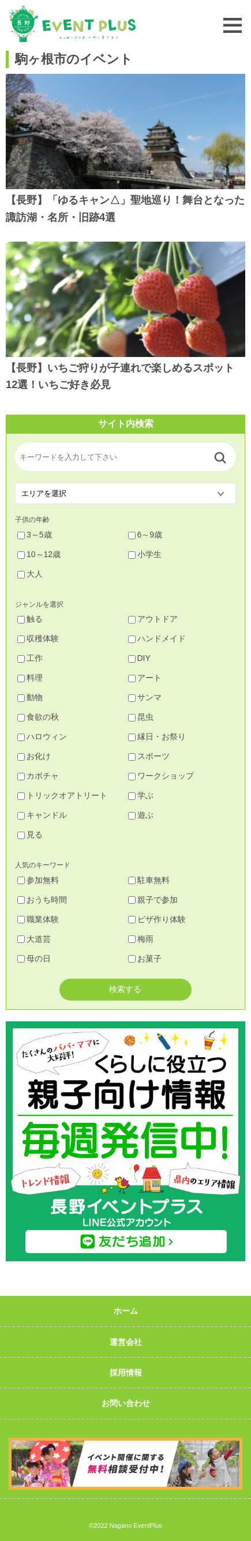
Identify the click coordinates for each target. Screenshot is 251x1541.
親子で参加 (153, 899)
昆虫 (140, 716)
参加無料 (38, 880)
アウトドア (153, 618)
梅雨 (140, 939)
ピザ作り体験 (157, 919)
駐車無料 (149, 880)
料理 (30, 677)
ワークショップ (161, 775)
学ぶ (140, 795)
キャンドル (42, 815)
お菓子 (145, 958)
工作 (30, 658)
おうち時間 (42, 899)
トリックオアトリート (62, 795)
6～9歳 (145, 534)
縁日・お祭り (157, 736)
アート (145, 677)
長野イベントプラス (72, 24)
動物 (30, 697)
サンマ (145, 697)
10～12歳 (39, 554)
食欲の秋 (38, 716)
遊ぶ (140, 815)
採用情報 (126, 1372)
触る (30, 618)
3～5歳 (34, 534)
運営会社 (126, 1342)
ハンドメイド (157, 638)
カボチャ (38, 775)
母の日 (34, 958)
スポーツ (149, 756)
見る (30, 834)
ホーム (126, 1311)
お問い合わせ (126, 1403)
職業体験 (38, 919)
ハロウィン (42, 736)
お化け (34, 756)
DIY (139, 658)
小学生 (145, 554)
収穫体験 (38, 638)
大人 (30, 573)
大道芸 (34, 939)
